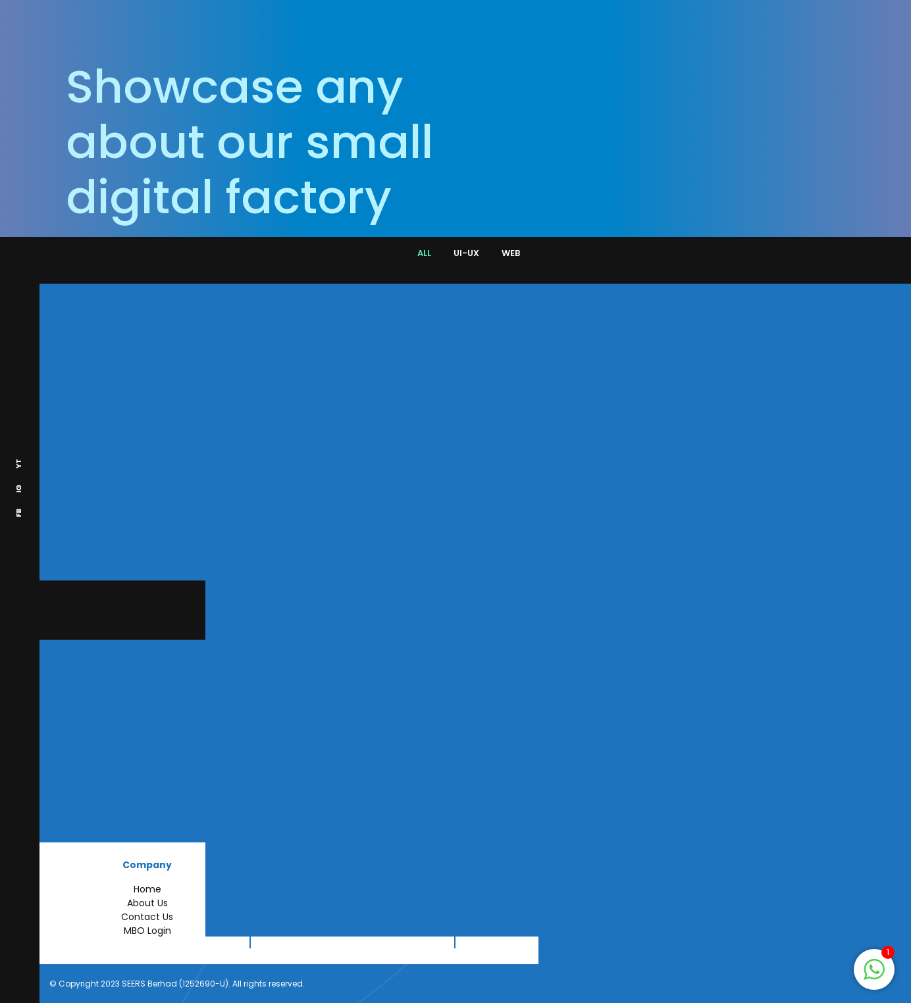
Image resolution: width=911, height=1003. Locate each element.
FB (18, 513)
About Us (147, 903)
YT (18, 464)
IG (18, 489)
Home (147, 889)
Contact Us (147, 916)
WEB (511, 253)
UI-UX (466, 253)
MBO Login (147, 930)
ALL (424, 253)
